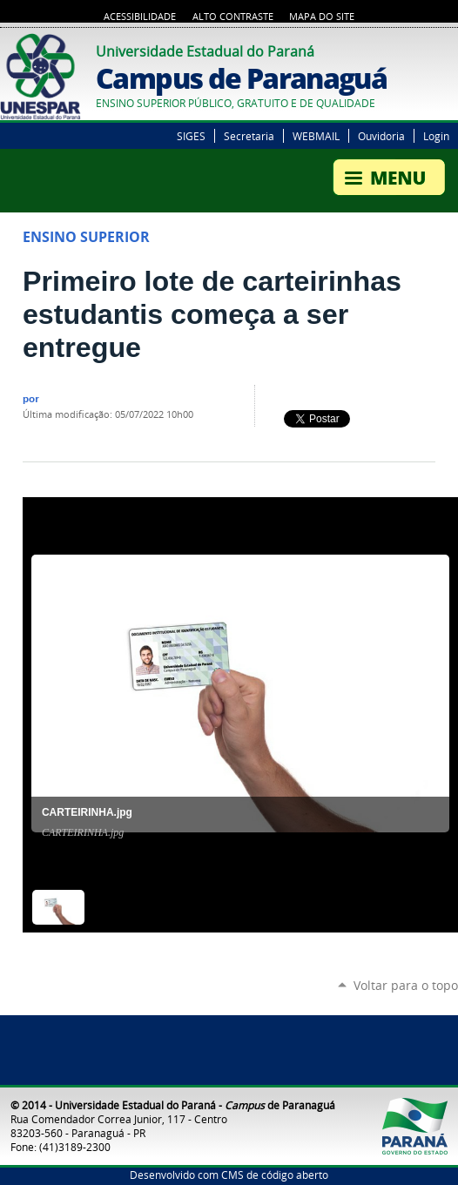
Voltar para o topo (406, 985)
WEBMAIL (316, 136)
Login (436, 136)
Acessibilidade (140, 16)
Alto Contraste (232, 16)
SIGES (191, 136)
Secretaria (249, 136)
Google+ (449, 48)
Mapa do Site (321, 16)
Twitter (427, 48)
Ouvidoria (381, 136)
